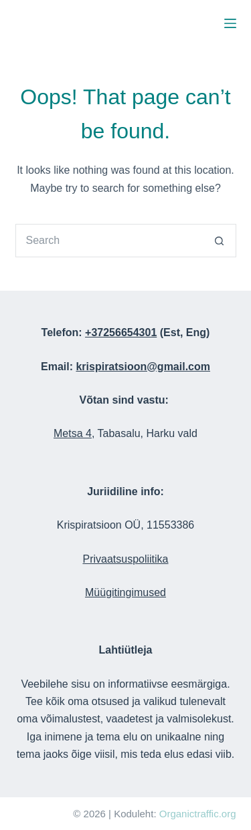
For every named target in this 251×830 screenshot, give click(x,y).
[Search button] (219, 240)
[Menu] (230, 23)
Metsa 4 (73, 433)
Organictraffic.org (197, 813)
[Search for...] (109, 240)
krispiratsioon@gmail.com (143, 366)
